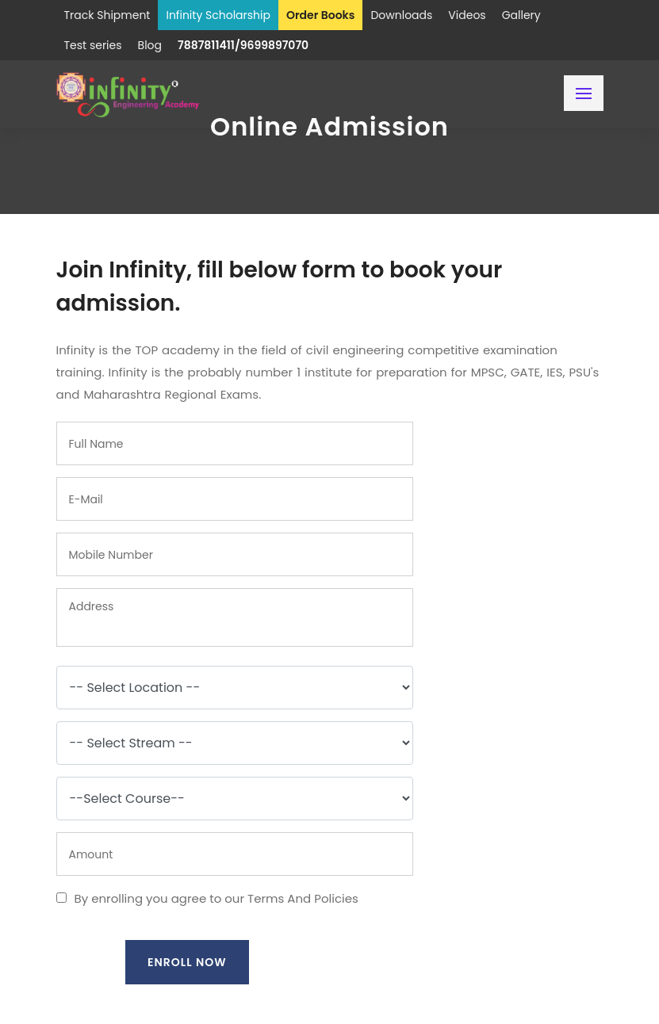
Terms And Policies (302, 898)
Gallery (521, 15)
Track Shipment (107, 15)
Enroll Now (187, 962)
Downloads (401, 15)
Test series (93, 45)
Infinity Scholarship (218, 15)
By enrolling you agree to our (207, 898)
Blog (150, 45)
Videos (466, 15)
